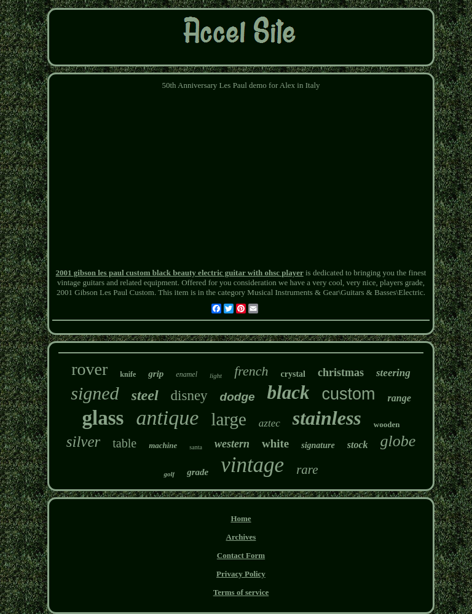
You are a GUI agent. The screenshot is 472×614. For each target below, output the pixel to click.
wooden (387, 424)
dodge (237, 396)
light (216, 375)
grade (197, 472)
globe (398, 441)
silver (83, 441)
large (228, 419)
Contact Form (241, 555)
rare (307, 469)
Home (240, 518)
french (251, 371)
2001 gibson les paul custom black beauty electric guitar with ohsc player (180, 272)
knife (128, 374)
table (124, 443)
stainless (327, 418)
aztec (269, 423)
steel (145, 395)
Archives (241, 536)
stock (357, 444)
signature (317, 445)
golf (169, 474)
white (275, 443)
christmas (341, 372)
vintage (252, 465)
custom (348, 394)
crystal (293, 374)
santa (195, 447)
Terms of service (241, 592)
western (232, 444)
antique (167, 417)
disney (189, 395)
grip (155, 374)
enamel (186, 374)
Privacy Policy (241, 573)
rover (89, 369)
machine (163, 445)
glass (103, 418)
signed (95, 393)
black (288, 392)
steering (393, 373)
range (399, 398)
